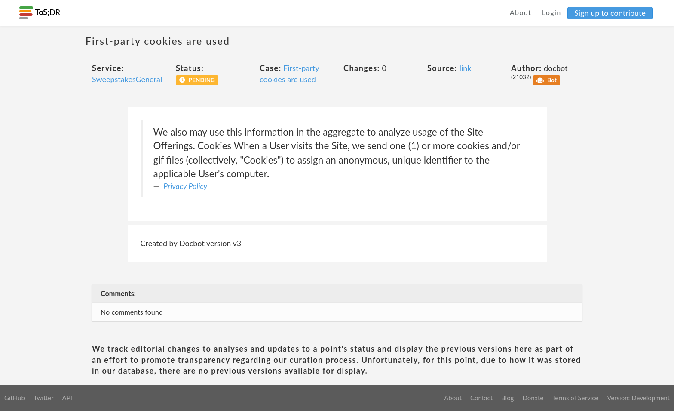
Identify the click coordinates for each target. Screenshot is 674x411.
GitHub (14, 398)
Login (551, 12)
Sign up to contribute (610, 13)
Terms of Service (575, 398)
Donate (532, 398)
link (466, 68)
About (521, 12)
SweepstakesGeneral (127, 79)
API (67, 398)
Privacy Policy (185, 186)
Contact (481, 398)
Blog (507, 398)
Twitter (44, 398)
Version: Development (638, 398)
